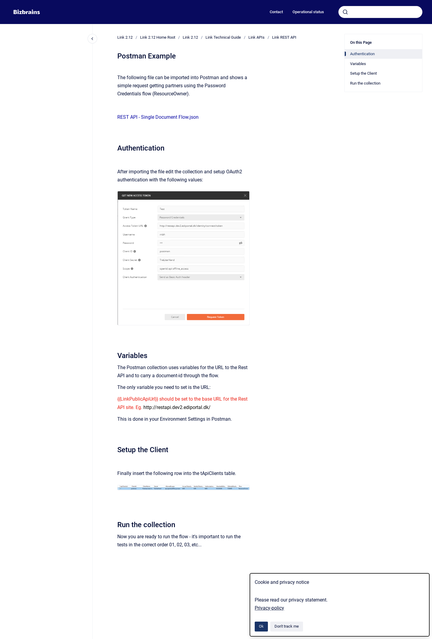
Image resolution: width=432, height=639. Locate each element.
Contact (276, 12)
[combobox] (380, 12)
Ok (261, 626)
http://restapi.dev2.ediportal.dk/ (177, 407)
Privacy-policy (269, 608)
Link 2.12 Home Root (157, 37)
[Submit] (345, 12)
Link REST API (284, 37)
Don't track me (286, 626)
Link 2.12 (125, 37)
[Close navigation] (92, 38)
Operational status (308, 12)
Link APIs (256, 37)
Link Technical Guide (223, 37)
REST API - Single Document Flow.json (158, 117)
